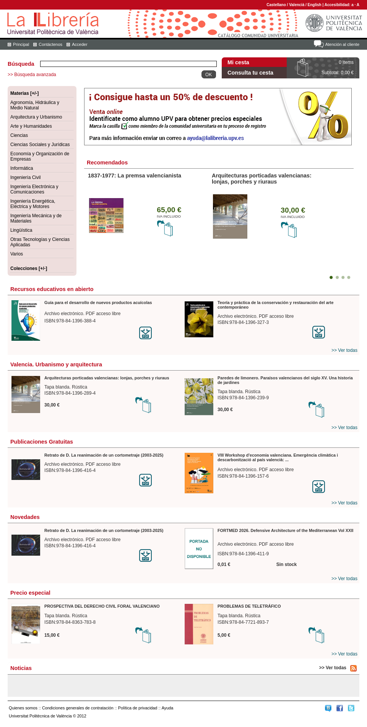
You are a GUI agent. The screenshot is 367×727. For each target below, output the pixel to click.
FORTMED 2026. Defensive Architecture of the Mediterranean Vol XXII (285, 530)
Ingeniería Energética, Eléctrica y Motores (32, 203)
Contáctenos (50, 44)
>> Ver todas (344, 350)
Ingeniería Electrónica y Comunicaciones (34, 189)
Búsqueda (21, 64)
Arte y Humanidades (31, 126)
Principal (21, 44)
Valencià (296, 5)
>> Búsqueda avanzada (32, 74)
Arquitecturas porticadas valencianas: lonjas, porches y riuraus (262, 178)
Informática (21, 168)
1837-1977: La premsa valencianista (134, 175)
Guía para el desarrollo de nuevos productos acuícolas (98, 302)
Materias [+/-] (24, 93)
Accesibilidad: (338, 5)
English (315, 5)
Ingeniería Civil (25, 177)
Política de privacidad (138, 708)
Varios (16, 254)
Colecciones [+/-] (28, 268)
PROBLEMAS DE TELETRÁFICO (249, 606)
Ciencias (19, 135)
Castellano (276, 5)
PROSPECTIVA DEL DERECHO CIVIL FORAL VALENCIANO (102, 606)
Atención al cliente (342, 44)
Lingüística (21, 230)
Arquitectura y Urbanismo (36, 117)
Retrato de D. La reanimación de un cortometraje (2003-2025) (103, 455)
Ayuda (167, 708)
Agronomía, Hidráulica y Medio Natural (34, 105)
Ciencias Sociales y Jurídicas (40, 144)
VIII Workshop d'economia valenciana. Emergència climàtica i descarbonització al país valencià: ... (278, 457)
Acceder (79, 44)
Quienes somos (23, 708)
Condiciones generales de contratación (78, 708)
